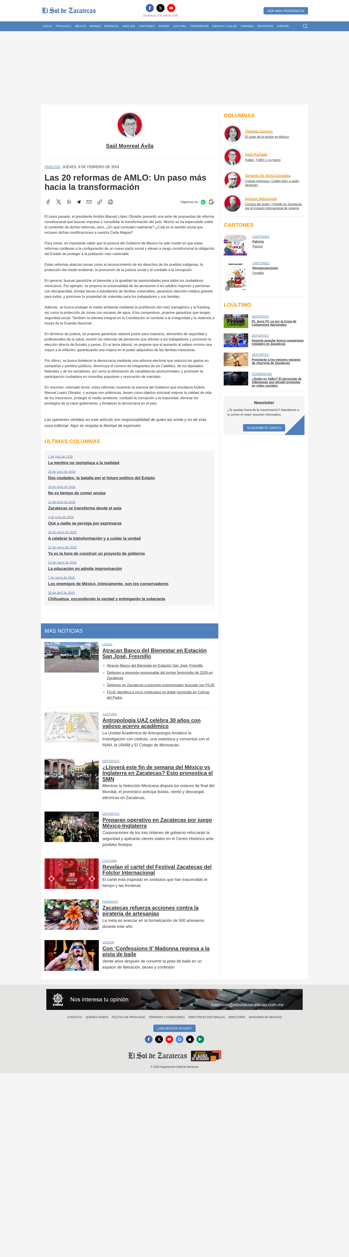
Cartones (147, 26)
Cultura (179, 26)
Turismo (247, 26)
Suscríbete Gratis (264, 428)
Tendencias (199, 26)
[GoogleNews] (180, 1039)
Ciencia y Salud (224, 26)
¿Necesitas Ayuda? (174, 1028)
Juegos (282, 26)
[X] (160, 8)
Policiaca (63, 26)
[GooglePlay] (201, 1039)
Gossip (163, 26)
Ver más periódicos (285, 11)
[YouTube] (171, 8)
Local (47, 26)
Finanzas (111, 26)
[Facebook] (150, 8)
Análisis (128, 26)
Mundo (95, 26)
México (80, 26)
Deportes (265, 26)
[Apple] (191, 1039)
